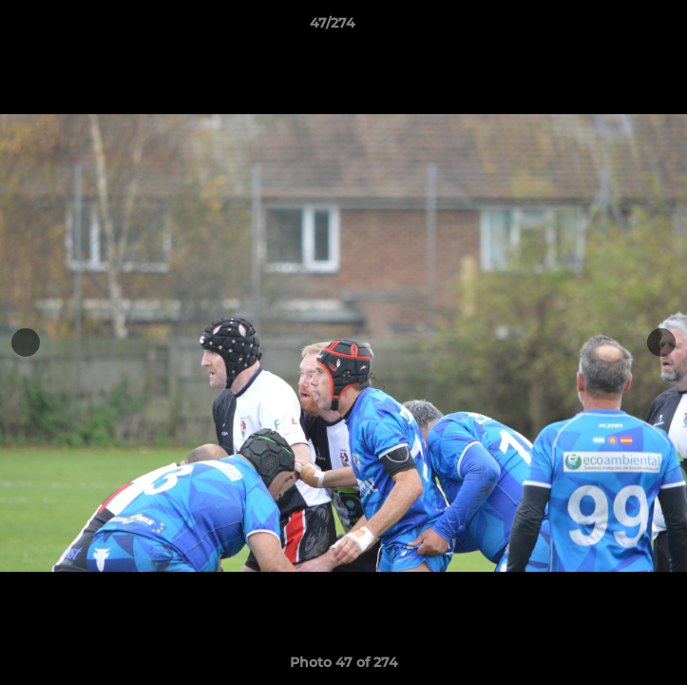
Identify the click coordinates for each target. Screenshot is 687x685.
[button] (618, 27)
